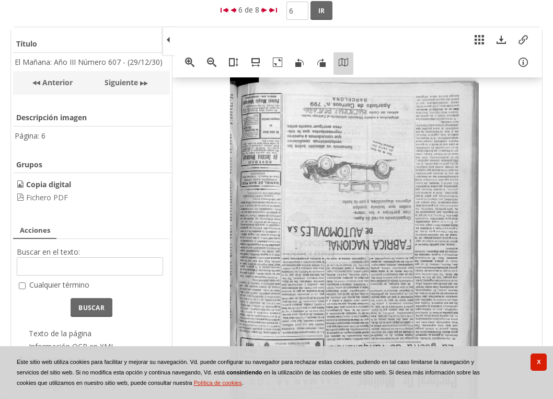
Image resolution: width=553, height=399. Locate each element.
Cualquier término (59, 285)
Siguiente (121, 82)
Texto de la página (60, 333)
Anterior (56, 82)
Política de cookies (218, 383)
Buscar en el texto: (48, 252)
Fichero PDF (47, 197)
